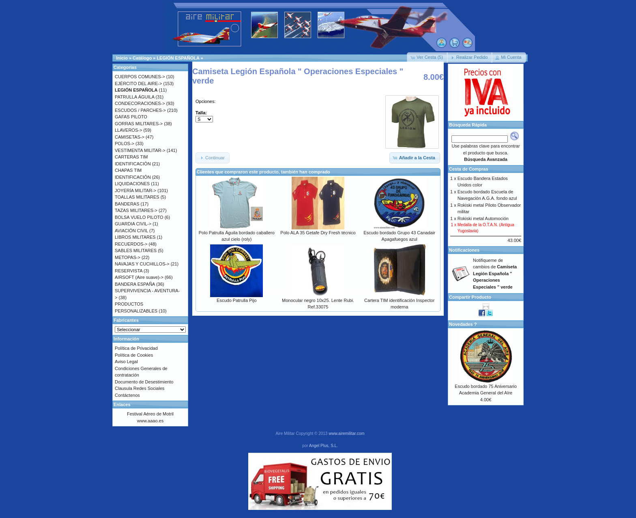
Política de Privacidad (136, 348)
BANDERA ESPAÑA (135, 284)
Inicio (122, 58)
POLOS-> (124, 143)
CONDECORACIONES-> (140, 103)
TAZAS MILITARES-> (136, 210)
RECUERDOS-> (131, 244)
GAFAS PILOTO (131, 116)
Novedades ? (463, 324)
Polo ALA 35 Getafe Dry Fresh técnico (317, 232)
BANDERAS (127, 203)
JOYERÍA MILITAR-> (135, 190)
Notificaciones (464, 250)
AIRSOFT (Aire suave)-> (139, 277)
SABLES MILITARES (136, 250)
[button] (427, 57)
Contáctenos (127, 395)
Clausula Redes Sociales (139, 388)
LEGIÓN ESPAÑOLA (178, 58)
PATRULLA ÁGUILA (134, 96)
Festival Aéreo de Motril (150, 413)
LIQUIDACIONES (132, 183)
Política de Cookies (134, 355)
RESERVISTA (128, 270)
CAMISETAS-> (129, 137)
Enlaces (122, 404)
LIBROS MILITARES (135, 237)
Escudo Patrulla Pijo (236, 300)
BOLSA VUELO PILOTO (139, 217)
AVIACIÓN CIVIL (131, 230)
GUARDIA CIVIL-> (133, 223)
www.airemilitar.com (346, 433)
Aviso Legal (126, 361)
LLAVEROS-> (128, 130)
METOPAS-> (127, 257)
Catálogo (142, 58)
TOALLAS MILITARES (137, 197)
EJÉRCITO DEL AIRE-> (138, 83)
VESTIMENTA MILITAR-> (140, 150)
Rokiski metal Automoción (483, 218)
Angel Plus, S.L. (323, 445)
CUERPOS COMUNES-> (140, 76)
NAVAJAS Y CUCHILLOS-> (142, 263)
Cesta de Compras (468, 169)
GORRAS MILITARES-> (139, 123)
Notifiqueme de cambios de (495, 273)
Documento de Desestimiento (144, 381)
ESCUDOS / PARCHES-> (140, 110)
